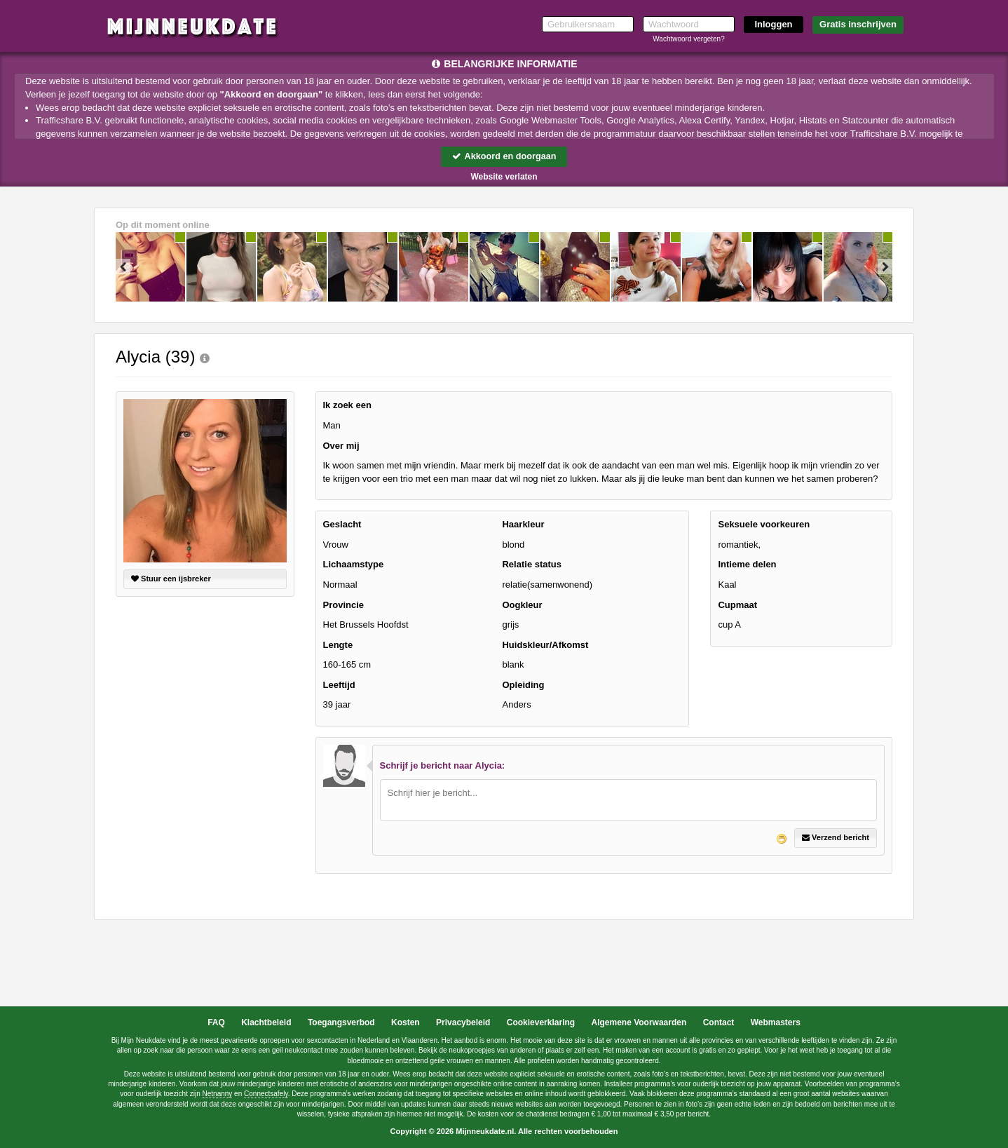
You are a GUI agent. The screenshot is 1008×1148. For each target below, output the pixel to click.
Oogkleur (522, 605)
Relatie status (531, 565)
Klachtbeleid (266, 1022)
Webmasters (776, 1022)
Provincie (344, 605)
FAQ (216, 1022)
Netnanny (218, 1094)
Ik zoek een (347, 405)
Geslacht (342, 525)
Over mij (341, 445)
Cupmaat (737, 605)
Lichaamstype (353, 565)
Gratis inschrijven (858, 24)
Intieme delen (747, 565)
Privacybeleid (463, 1022)
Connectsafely (266, 1094)
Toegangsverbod (341, 1022)
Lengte (338, 645)
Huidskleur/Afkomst (545, 645)
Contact (719, 1022)
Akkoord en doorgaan (504, 156)
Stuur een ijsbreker (171, 579)
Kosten (405, 1022)
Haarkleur (523, 525)
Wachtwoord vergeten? (688, 39)
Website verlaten (503, 177)
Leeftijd (339, 685)
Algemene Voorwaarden (638, 1022)
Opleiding (523, 685)
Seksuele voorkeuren (764, 525)
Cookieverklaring (541, 1022)
